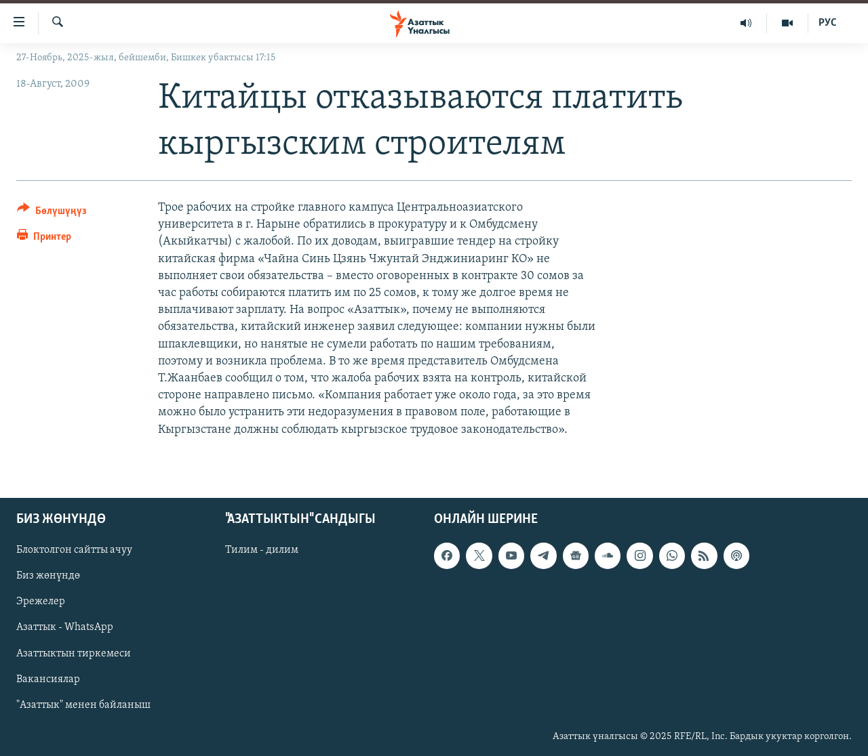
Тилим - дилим (261, 550)
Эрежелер (40, 601)
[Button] (52, 213)
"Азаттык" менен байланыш (83, 704)
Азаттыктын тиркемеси (73, 653)
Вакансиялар (48, 678)
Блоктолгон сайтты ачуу (74, 550)
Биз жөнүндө (48, 575)
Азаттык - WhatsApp (64, 627)
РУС (827, 23)
